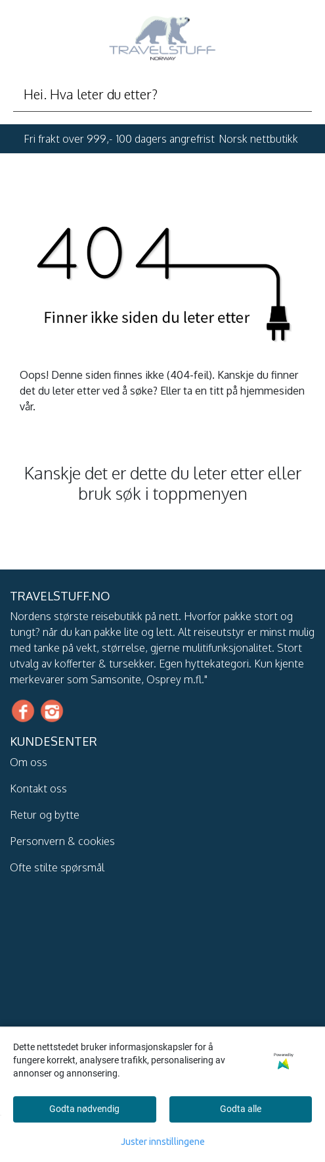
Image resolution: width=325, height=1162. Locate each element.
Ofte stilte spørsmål (57, 867)
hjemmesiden (272, 390)
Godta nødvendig (84, 1108)
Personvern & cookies (62, 841)
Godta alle (240, 1108)
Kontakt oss (38, 788)
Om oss (28, 762)
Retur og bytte (44, 814)
